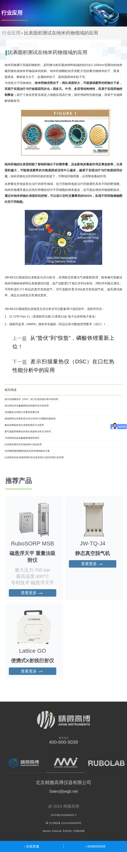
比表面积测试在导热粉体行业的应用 (23, 444)
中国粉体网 (79, 832)
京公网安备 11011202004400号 (64, 824)
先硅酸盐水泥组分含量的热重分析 (22, 412)
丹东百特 (67, 832)
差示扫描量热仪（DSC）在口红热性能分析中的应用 (63, 366)
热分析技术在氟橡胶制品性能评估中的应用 (27, 405)
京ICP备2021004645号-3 (63, 816)
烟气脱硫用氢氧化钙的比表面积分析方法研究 (28, 431)
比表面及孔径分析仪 (41, 277)
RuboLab (57, 832)
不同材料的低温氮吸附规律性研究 (22, 438)
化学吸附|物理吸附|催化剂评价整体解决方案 (27, 451)
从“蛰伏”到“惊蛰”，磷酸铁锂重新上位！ (63, 342)
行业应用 (11, 32)
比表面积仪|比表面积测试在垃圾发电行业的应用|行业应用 (34, 457)
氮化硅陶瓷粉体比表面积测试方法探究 (24, 425)
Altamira (46, 832)
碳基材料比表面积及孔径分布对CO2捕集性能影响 (30, 418)
